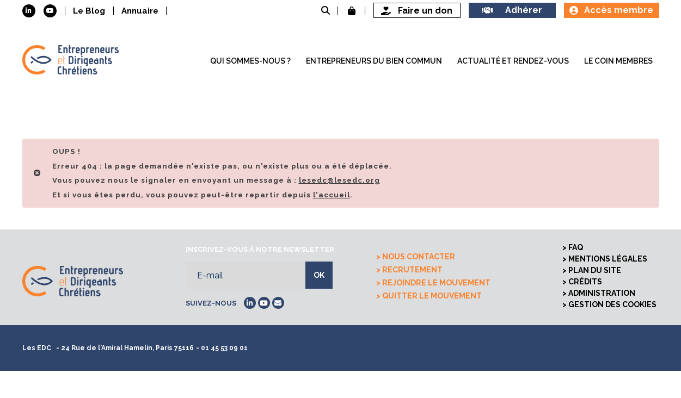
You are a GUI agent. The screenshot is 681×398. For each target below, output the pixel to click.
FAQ (575, 247)
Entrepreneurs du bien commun (374, 61)
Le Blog (89, 11)
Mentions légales (607, 258)
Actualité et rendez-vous (513, 61)
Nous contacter (418, 256)
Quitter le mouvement (432, 295)
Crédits (585, 281)
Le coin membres (618, 61)
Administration (601, 293)
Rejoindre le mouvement (436, 282)
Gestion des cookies (612, 304)
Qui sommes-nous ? (250, 61)
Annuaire (139, 11)
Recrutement (412, 269)
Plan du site (594, 270)
